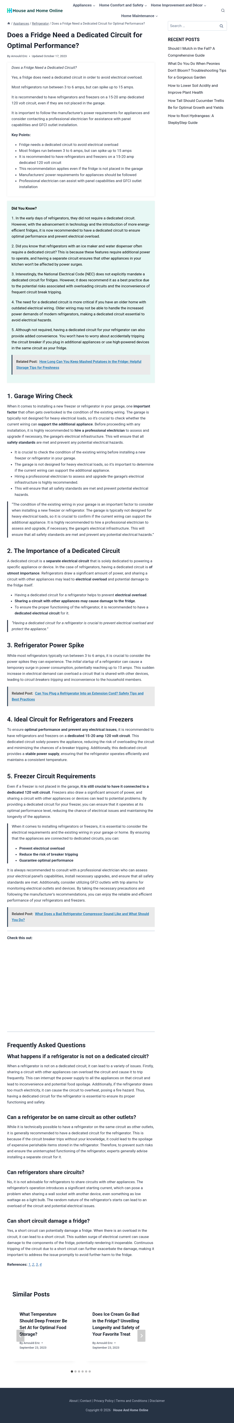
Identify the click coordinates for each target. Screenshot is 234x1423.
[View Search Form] (223, 11)
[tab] (72, 1371)
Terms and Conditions (131, 1401)
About (73, 1401)
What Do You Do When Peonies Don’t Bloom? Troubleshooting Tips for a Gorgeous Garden (197, 70)
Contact (85, 1401)
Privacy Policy (103, 1401)
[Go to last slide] (20, 1336)
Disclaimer (157, 1401)
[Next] (141, 1336)
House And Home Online (130, 1410)
